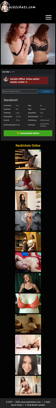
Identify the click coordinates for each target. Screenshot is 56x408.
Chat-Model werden (34, 405)
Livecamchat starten (28, 133)
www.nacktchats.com (30, 402)
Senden (46, 91)
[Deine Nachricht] (20, 91)
